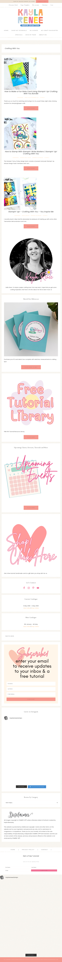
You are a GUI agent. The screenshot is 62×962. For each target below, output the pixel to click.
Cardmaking (20, 97)
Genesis (27, 959)
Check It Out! (42, 1)
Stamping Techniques (37, 157)
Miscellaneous (25, 215)
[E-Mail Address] (31, 694)
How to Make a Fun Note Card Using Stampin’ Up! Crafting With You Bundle (31, 92)
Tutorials (42, 97)
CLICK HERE (31, 437)
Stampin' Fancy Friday (25, 157)
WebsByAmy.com (53, 959)
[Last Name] (31, 689)
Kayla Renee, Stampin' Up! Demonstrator (31, 18)
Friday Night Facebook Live (32, 97)
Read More (31, 108)
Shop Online (35, 608)
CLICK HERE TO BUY (31, 367)
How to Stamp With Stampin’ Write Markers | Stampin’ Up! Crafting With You (31, 152)
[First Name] (31, 684)
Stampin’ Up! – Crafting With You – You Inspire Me (31, 211)
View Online (26, 608)
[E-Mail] (18, 870)
